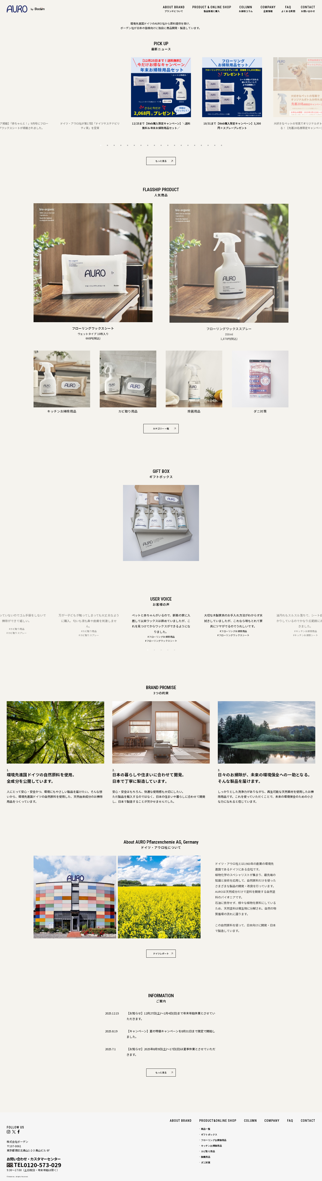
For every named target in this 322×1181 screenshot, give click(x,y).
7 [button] (141, 145)
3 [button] (114, 145)
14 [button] (188, 145)
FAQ (290, 1120)
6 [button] (134, 145)
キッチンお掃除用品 (211, 1146)
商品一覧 (205, 1129)
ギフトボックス (209, 1134)
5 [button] (127, 145)
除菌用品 (205, 1157)
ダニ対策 (205, 1162)
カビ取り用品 (208, 1151)
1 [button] (100, 145)
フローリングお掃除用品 (214, 1140)
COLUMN (250, 1120)
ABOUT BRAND (181, 1120)
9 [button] (154, 145)
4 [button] (121, 145)
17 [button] (208, 145)
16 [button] (201, 145)
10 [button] (161, 145)
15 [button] (194, 145)
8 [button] (147, 145)
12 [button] (174, 145)
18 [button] (214, 145)
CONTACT (308, 1120)
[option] (90, 93)
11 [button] (167, 145)
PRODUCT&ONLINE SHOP (217, 1120)
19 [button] (221, 145)
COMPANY (272, 1120)
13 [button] (181, 145)
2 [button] (107, 145)
